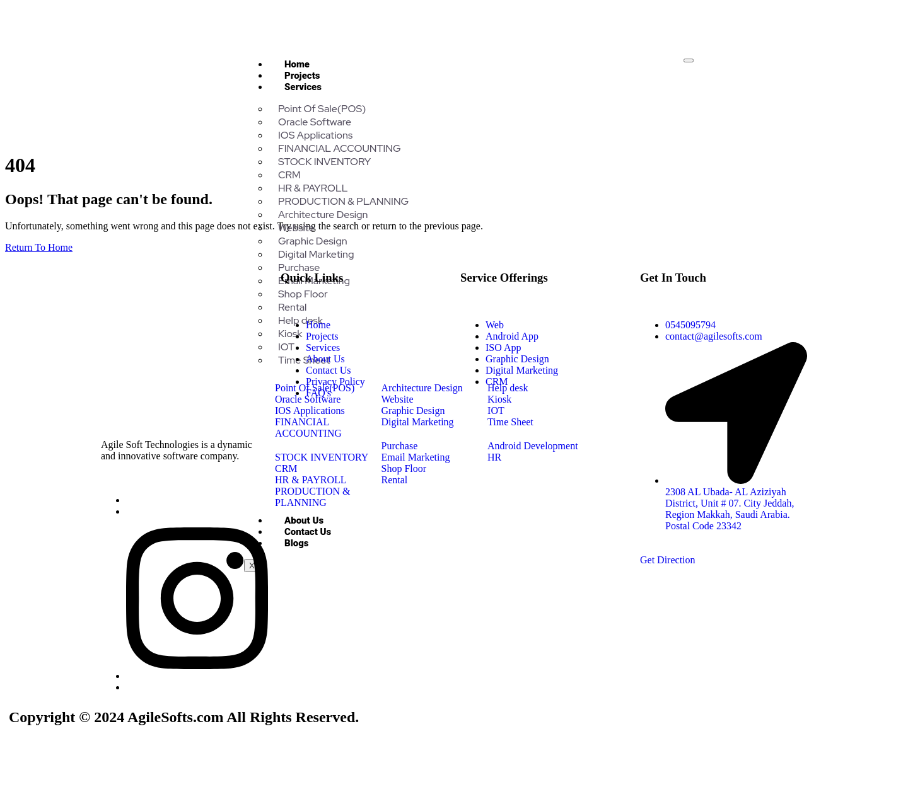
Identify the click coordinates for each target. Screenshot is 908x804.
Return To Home (39, 247)
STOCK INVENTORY (324, 161)
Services (303, 87)
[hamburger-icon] (689, 60)
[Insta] (197, 675)
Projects (302, 75)
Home (297, 64)
